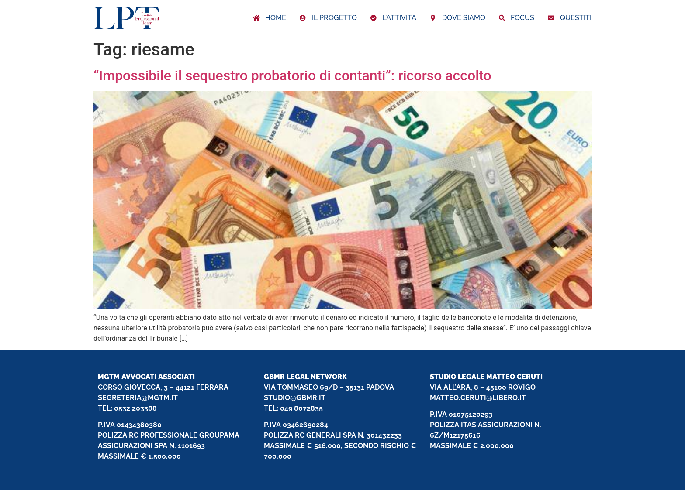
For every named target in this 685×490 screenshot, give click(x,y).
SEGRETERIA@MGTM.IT (138, 398)
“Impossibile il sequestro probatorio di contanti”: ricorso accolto (292, 75)
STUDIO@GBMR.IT (294, 398)
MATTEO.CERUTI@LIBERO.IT (478, 398)
